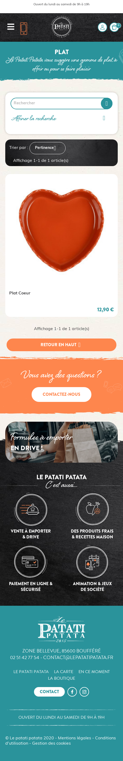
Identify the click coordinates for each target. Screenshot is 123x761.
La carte (63, 672)
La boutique (61, 678)
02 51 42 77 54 (24, 657)
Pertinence (47, 148)
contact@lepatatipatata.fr (78, 657)
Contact (49, 692)
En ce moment (94, 672)
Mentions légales (74, 738)
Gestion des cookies (51, 743)
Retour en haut (62, 344)
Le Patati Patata (31, 672)
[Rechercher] (61, 103)
